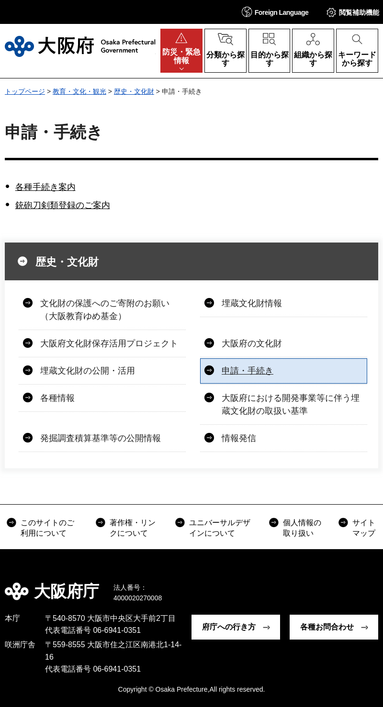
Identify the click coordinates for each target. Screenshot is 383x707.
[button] (275, 11)
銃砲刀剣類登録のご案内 (62, 205)
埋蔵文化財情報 (252, 303)
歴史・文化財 (134, 91)
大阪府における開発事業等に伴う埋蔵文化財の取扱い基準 (291, 404)
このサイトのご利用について (47, 528)
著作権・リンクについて (133, 528)
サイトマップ (363, 528)
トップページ (25, 91)
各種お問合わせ (327, 627)
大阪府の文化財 (252, 343)
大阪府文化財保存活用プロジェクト (109, 343)
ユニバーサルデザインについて (219, 528)
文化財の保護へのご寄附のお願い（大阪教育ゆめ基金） (104, 309)
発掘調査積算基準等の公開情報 (100, 438)
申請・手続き (247, 371)
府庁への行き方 (229, 627)
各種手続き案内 (45, 187)
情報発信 (239, 438)
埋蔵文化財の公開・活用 (87, 371)
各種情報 (57, 398)
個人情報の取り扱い (302, 528)
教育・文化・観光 (79, 91)
